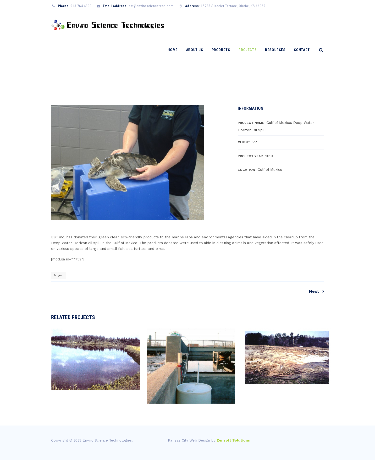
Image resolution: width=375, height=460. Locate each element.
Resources (277, 25)
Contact (304, 25)
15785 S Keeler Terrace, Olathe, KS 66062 (233, 6)
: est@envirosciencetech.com (150, 6)
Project (59, 275)
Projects (250, 25)
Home (175, 25)
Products (223, 25)
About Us (196, 25)
